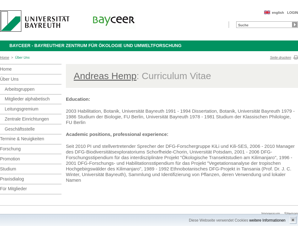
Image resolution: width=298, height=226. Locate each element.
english (278, 12)
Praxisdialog (12, 178)
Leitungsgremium (21, 108)
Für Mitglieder (13, 188)
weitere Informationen (267, 220)
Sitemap (291, 214)
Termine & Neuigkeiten (22, 138)
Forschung (10, 148)
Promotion (10, 158)
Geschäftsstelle (20, 129)
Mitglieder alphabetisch (27, 98)
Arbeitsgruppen (20, 89)
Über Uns (22, 57)
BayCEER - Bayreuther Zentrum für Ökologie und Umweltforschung (95, 45)
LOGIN (292, 12)
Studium (8, 168)
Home (4, 57)
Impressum (270, 214)
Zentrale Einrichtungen (27, 118)
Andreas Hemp (105, 76)
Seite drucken (280, 57)
